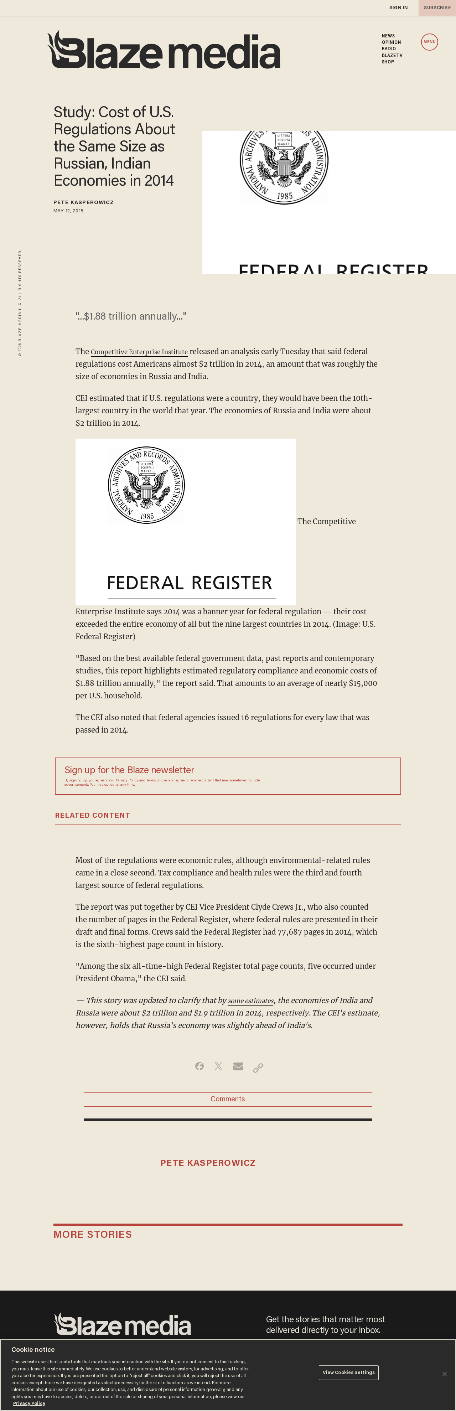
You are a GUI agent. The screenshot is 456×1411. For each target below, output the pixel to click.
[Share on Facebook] (194, 1068)
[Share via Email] (239, 1068)
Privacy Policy (127, 780)
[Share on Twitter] (217, 1068)
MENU (430, 42)
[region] (228, 1375)
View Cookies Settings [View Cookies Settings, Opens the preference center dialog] (349, 1374)
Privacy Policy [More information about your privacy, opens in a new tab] (29, 1403)
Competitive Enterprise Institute (148, 351)
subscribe (435, 8)
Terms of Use (156, 780)
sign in (398, 8)
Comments (228, 1103)
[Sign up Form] (342, 776)
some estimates (255, 1000)
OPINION (391, 43)
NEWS (388, 36)
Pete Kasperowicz (93, 204)
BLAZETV (392, 56)
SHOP (388, 62)
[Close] (444, 1374)
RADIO (389, 49)
